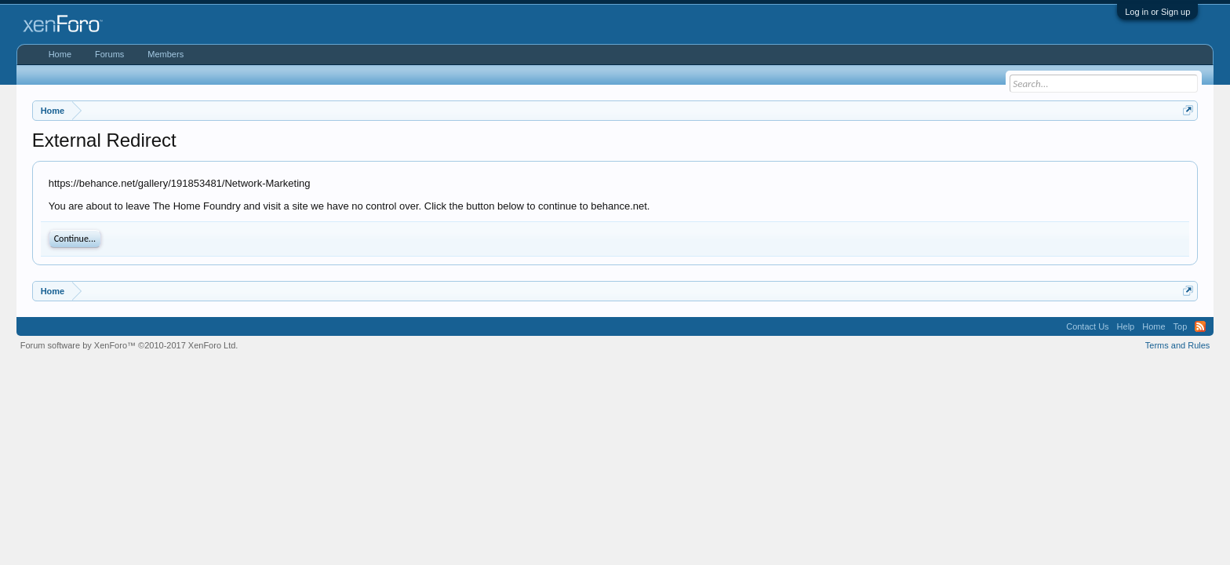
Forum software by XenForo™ (129, 345)
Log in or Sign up (1157, 11)
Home (60, 54)
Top (1181, 326)
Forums (109, 54)
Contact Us (1087, 326)
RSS (1200, 326)
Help (1126, 326)
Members (165, 54)
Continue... (75, 238)
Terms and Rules (1177, 345)
